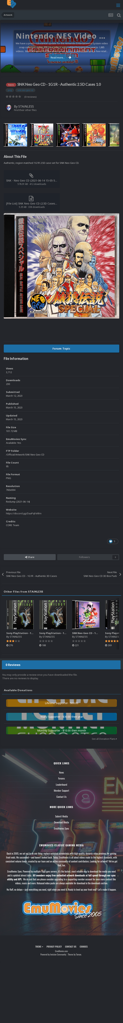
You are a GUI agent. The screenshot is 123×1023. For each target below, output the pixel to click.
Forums (61, 778)
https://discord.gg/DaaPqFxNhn (23, 513)
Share (29, 557)
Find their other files (25, 110)
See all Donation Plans (104, 738)
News (61, 772)
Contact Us (61, 797)
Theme (39, 946)
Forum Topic (61, 348)
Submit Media (61, 816)
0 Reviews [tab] (13, 665)
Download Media (61, 822)
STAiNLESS (26, 106)
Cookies (84, 946)
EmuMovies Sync (61, 828)
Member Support (61, 790)
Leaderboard (61, 784)
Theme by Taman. (75, 954)
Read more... (61, 57)
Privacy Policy (54, 946)
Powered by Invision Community (53, 954)
